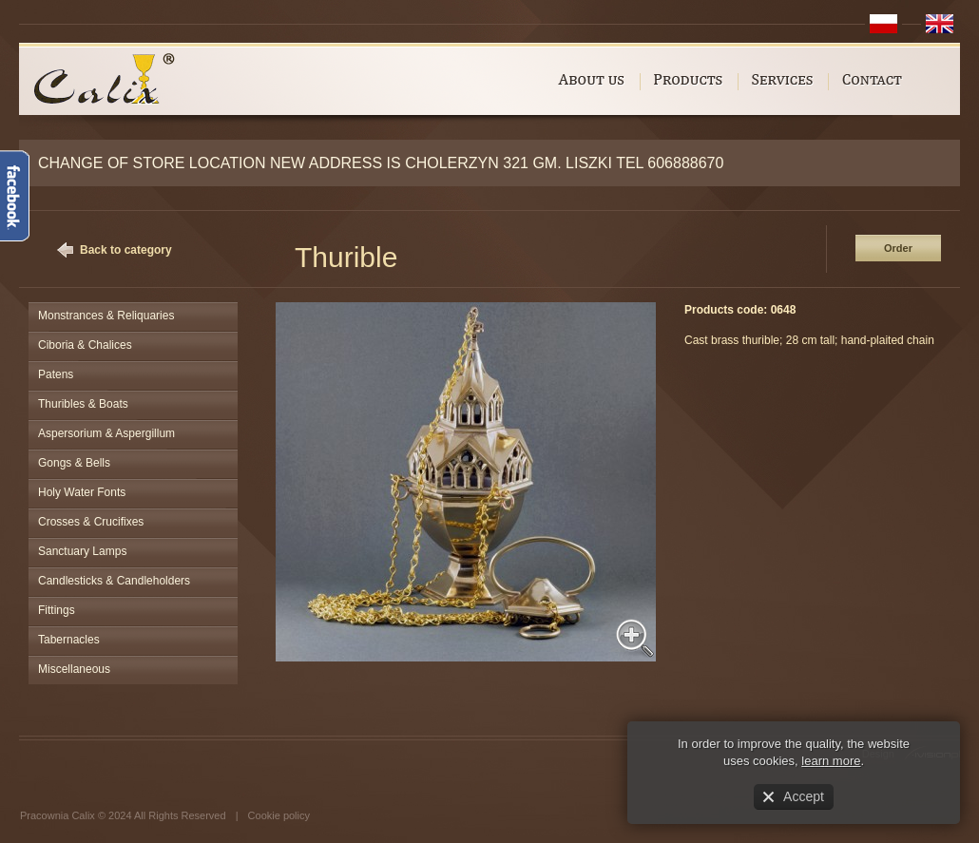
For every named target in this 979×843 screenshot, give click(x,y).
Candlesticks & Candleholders (114, 580)
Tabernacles (69, 639)
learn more (830, 761)
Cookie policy (279, 815)
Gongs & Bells (74, 462)
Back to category (126, 250)
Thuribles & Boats (83, 404)
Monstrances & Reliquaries (106, 315)
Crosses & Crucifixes (91, 521)
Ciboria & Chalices (85, 345)
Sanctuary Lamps (82, 551)
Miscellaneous (74, 669)
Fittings (56, 610)
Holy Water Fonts (81, 492)
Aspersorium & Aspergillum (106, 433)
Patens (55, 374)
